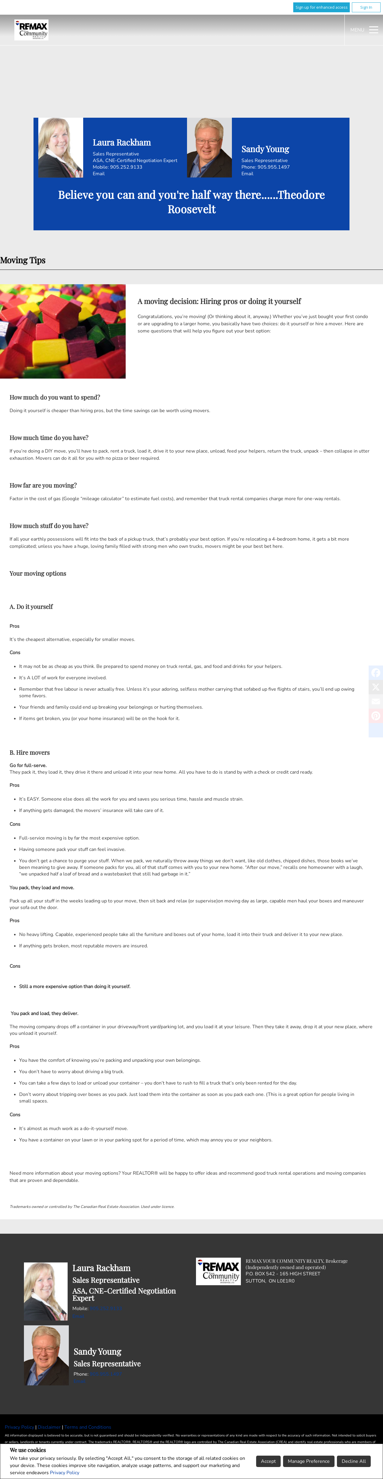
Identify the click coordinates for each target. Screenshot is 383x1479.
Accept (268, 1461)
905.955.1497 (274, 167)
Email (99, 173)
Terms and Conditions (87, 1427)
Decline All (354, 1461)
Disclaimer (50, 1427)
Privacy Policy (64, 1472)
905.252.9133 (126, 167)
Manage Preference (309, 1461)
